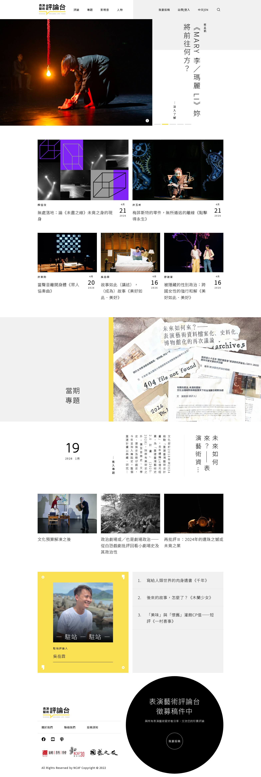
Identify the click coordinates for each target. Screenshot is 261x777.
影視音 (105, 10)
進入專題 (113, 467)
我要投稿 (164, 10)
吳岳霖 (105, 277)
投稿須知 (92, 727)
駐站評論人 (60, 648)
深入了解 (175, 112)
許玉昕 (136, 205)
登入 (187, 10)
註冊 (180, 10)
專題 (90, 10)
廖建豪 (168, 277)
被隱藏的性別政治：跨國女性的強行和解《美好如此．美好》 (185, 291)
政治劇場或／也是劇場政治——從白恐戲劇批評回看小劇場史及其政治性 (130, 545)
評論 (76, 10)
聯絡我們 (70, 727)
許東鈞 (42, 277)
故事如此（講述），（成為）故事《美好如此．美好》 (121, 291)
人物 (120, 10)
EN (206, 10)
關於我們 (47, 727)
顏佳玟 (42, 205)
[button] (157, 124)
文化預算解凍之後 (54, 539)
